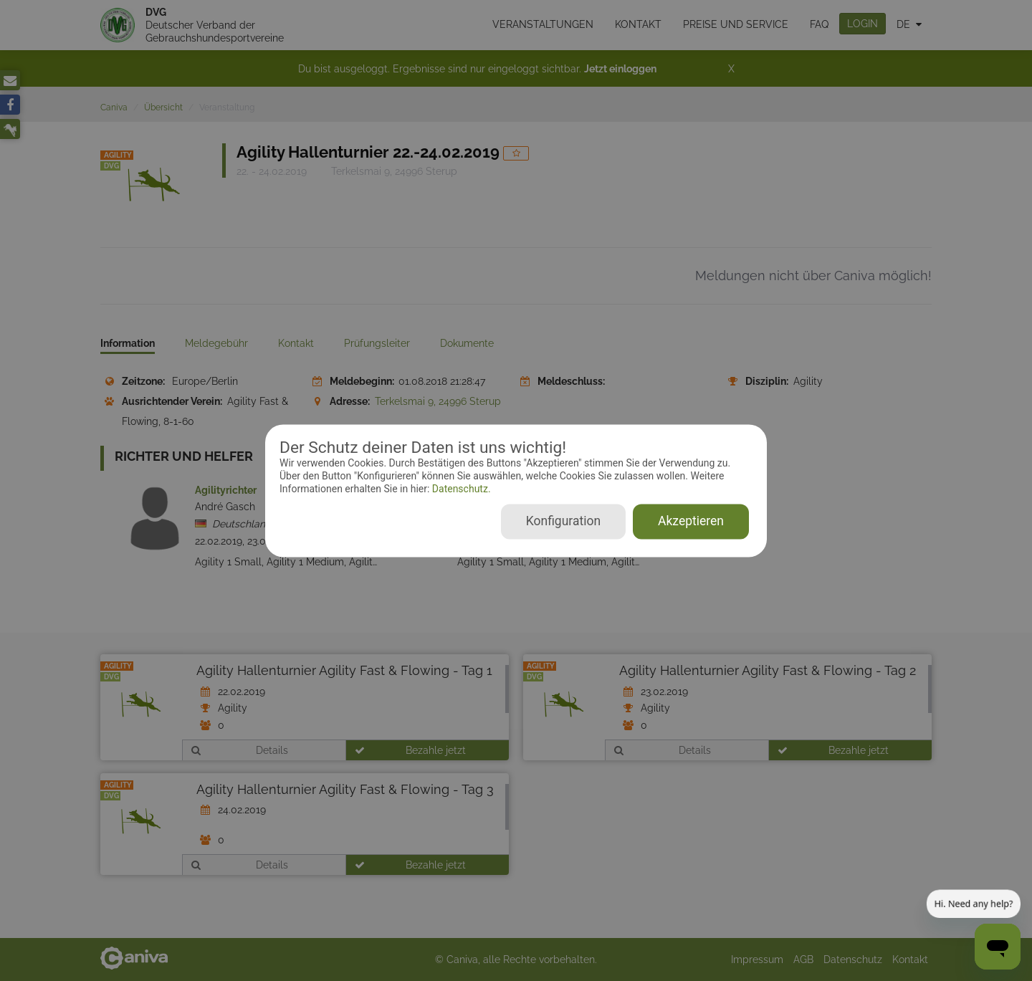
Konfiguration (563, 521)
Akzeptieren (691, 521)
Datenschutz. (459, 489)
